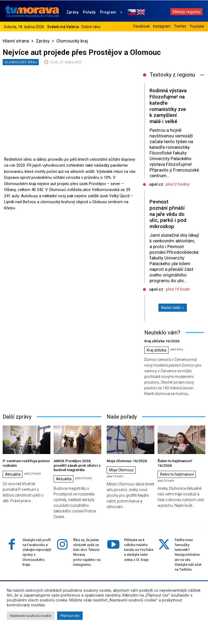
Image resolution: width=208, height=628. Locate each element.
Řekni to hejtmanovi (177, 470)
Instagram (162, 26)
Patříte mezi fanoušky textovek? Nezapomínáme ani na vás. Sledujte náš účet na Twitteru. (188, 553)
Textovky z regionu (172, 74)
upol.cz (156, 184)
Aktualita (13, 474)
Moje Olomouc (121, 470)
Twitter (180, 26)
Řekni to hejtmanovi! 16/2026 (180, 460)
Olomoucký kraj (72, 41)
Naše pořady (122, 416)
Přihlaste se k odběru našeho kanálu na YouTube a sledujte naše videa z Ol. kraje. (138, 549)
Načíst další (172, 307)
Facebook (141, 26)
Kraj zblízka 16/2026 (160, 341)
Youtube (197, 26)
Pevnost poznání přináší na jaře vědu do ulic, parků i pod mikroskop (168, 214)
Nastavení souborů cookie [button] (30, 616)
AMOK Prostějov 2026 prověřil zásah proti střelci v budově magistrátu (77, 464)
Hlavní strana (16, 41)
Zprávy (43, 41)
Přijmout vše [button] (69, 616)
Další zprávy (17, 416)
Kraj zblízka (156, 350)
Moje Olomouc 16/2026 (125, 460)
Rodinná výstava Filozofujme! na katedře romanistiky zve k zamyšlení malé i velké (168, 105)
